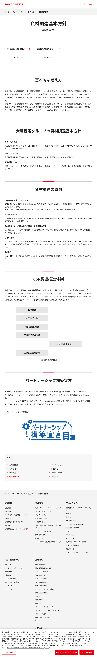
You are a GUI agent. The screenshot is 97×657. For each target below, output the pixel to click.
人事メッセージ (41, 596)
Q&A (37, 621)
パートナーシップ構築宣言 (18, 411)
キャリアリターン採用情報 (44, 589)
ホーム (7, 12)
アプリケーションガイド (44, 531)
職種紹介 (38, 600)
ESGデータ (70, 538)
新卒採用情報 (40, 564)
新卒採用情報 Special (43, 568)
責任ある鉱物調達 (45, 49)
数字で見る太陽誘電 (42, 617)
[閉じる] (93, 633)
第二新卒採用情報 (41, 582)
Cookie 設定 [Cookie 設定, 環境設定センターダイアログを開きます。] (8, 653)
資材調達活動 (14, 476)
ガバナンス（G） (72, 521)
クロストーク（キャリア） (44, 607)
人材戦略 (12, 469)
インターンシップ (41, 571)
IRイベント (9, 586)
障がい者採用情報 (41, 586)
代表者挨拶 (9, 511)
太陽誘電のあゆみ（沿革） (14, 522)
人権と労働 (13, 465)
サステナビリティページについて (78, 552)
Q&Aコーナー (40, 538)
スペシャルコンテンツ (43, 511)
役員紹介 (8, 518)
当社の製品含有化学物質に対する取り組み (48, 526)
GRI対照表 (70, 535)
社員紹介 (38, 603)
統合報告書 (70, 549)
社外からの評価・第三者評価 (76, 542)
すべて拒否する (87, 653)
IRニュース (8, 589)
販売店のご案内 (41, 535)
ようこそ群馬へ (41, 614)
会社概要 (8, 508)
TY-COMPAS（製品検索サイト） (48, 542)
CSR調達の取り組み (16, 49)
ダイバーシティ (57, 465)
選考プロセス (40, 575)
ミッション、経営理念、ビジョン (16, 515)
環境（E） (70, 513)
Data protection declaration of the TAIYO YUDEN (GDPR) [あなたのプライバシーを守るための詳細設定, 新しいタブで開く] (28, 648)
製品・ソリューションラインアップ (48, 508)
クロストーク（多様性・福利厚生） (48, 610)
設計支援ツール (41, 518)
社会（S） (31, 12)
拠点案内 (8, 525)
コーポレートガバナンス (13, 568)
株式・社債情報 (10, 578)
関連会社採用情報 (41, 593)
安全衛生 (54, 469)
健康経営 (12, 472)
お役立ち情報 (40, 522)
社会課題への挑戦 (72, 528)
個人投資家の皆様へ (12, 582)
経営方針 (8, 564)
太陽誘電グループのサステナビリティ (79, 509)
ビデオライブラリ (41, 515)
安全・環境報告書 (72, 545)
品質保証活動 (56, 472)
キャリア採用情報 (41, 578)
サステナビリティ (18, 12)
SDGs (68, 531)
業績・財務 (9, 571)
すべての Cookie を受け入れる (66, 653)
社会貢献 (54, 476)
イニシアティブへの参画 (75, 524)
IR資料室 (8, 575)
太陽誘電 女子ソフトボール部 (16, 529)
